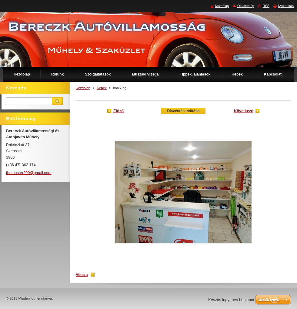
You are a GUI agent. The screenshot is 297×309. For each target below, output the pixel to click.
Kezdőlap (83, 88)
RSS (266, 6)
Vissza (82, 274)
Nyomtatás (286, 6)
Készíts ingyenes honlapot (231, 299)
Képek (102, 88)
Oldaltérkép (245, 6)
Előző (118, 111)
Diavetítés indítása (183, 111)
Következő (243, 111)
